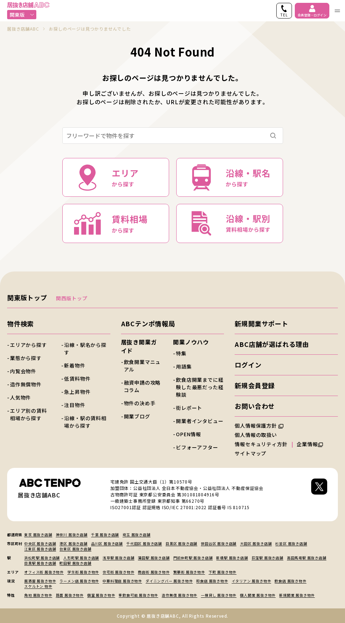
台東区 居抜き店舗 (75, 548)
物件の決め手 (140, 403)
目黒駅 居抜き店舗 (40, 563)
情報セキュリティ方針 (261, 444)
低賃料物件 (77, 378)
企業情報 (310, 444)
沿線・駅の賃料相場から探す (85, 422)
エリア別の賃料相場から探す (28, 414)
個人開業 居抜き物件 (258, 595)
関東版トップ (27, 297)
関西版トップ (72, 298)
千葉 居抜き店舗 (105, 534)
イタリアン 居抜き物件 (251, 581)
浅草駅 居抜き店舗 (118, 557)
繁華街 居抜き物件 (189, 572)
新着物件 (74, 365)
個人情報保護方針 (259, 425)
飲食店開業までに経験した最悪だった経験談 (199, 387)
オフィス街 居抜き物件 (44, 572)
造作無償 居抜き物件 (179, 595)
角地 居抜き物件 (38, 595)
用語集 (184, 366)
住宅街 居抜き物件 (118, 572)
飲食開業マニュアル (142, 365)
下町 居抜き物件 (222, 572)
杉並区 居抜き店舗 (291, 543)
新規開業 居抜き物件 (297, 595)
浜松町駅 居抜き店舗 (42, 557)
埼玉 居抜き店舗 (136, 534)
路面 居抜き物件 (70, 595)
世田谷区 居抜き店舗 (218, 543)
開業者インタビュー (199, 420)
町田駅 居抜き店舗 (75, 563)
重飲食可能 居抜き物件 (138, 595)
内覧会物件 (23, 371)
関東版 (22, 14)
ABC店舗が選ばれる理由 (272, 344)
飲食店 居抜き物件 (290, 581)
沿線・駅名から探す (85, 348)
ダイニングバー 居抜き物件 (169, 581)
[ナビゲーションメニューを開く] (337, 11)
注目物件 (74, 404)
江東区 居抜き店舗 (40, 548)
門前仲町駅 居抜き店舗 (193, 557)
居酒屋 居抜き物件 (40, 581)
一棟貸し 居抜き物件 (218, 595)
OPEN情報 (188, 434)
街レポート (189, 407)
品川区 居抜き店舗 (107, 543)
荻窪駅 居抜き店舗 (267, 557)
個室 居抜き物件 (101, 595)
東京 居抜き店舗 (38, 534)
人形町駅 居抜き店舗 (81, 557)
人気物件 (20, 397)
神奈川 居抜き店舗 (72, 534)
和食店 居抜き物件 (212, 581)
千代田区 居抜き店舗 (144, 543)
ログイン (248, 364)
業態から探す (26, 357)
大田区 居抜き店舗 (256, 543)
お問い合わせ (255, 406)
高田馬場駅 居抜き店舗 (306, 557)
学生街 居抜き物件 (83, 572)
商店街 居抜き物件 (153, 572)
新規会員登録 (255, 385)
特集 (181, 353)
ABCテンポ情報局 (148, 323)
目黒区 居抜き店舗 (181, 543)
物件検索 (20, 323)
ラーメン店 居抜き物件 (79, 581)
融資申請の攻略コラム (142, 386)
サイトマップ (250, 453)
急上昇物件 (77, 391)
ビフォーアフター (197, 447)
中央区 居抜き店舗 (40, 543)
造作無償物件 (26, 384)
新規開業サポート (261, 323)
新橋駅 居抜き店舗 (232, 557)
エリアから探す (28, 344)
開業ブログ (137, 416)
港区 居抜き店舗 (73, 543)
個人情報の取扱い (259, 434)
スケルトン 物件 (38, 586)
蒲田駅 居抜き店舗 (153, 557)
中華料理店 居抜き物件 (122, 581)
